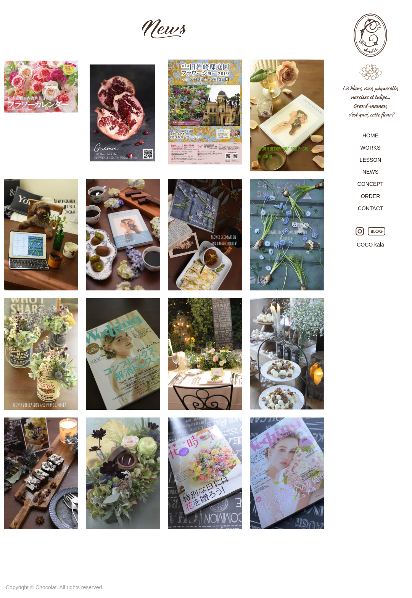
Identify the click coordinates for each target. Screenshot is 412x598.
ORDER (370, 196)
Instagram (360, 231)
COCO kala (370, 245)
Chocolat (370, 66)
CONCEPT (370, 184)
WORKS (370, 148)
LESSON (370, 160)
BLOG (376, 231)
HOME (370, 135)
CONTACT (370, 208)
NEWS (370, 172)
